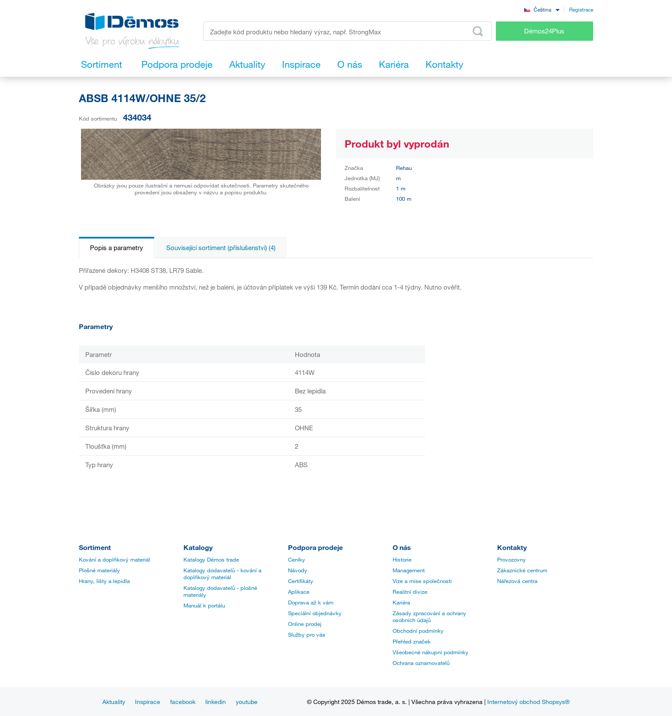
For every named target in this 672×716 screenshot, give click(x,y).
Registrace (581, 9)
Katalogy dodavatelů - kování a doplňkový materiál (222, 573)
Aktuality (113, 701)
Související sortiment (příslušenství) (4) (221, 247)
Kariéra (401, 602)
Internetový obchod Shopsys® (528, 701)
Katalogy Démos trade (211, 559)
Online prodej (304, 623)
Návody (297, 570)
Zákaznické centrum (522, 570)
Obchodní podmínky (418, 630)
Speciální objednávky (315, 613)
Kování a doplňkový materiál (114, 559)
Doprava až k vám (310, 602)
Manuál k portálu (204, 605)
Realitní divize (410, 591)
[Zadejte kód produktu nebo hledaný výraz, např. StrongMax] (347, 31)
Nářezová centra (517, 580)
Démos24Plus (544, 31)
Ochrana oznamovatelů (421, 662)
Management (409, 570)
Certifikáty (300, 580)
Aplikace (298, 591)
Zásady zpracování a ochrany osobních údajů (429, 616)
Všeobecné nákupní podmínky (430, 652)
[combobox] (541, 9)
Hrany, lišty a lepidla (104, 580)
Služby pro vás (306, 634)
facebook (182, 701)
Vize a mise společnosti (422, 580)
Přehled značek (412, 641)
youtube (247, 701)
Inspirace (147, 701)
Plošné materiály (99, 570)
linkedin (215, 701)
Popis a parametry (116, 247)
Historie (402, 559)
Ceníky (296, 559)
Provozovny (511, 559)
